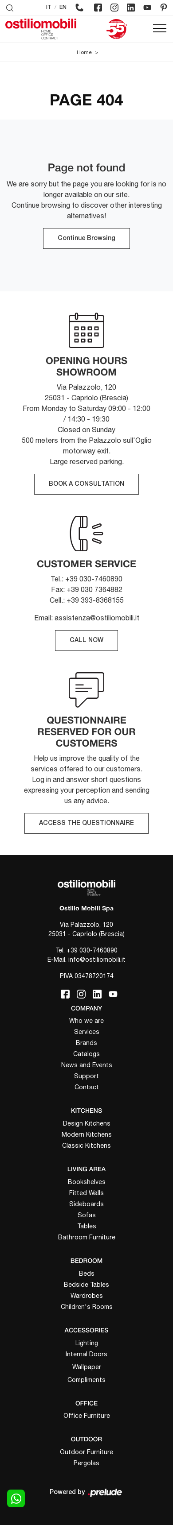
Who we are (86, 1020)
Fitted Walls (86, 1192)
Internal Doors (86, 1354)
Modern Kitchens (87, 1134)
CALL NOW (86, 640)
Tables (86, 1226)
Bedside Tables (86, 1284)
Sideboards (86, 1204)
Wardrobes (87, 1295)
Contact (87, 1087)
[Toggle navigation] (159, 28)
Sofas (87, 1215)
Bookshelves (87, 1181)
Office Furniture (86, 1415)
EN (63, 7)
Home (84, 52)
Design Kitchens (86, 1123)
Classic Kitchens (86, 1145)
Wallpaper (86, 1366)
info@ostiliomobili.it (97, 959)
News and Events (86, 1064)
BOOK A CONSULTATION (86, 484)
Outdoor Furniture (86, 1451)
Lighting (86, 1343)
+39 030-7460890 (92, 950)
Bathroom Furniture (86, 1237)
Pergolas (86, 1463)
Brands (86, 1042)
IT (48, 7)
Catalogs (86, 1053)
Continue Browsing (86, 238)
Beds (86, 1273)
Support (86, 1076)
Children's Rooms (87, 1306)
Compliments (86, 1379)
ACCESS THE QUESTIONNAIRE (86, 823)
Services (86, 1031)
